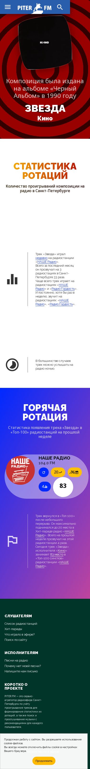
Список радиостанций (21, 623)
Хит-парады (13, 629)
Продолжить (44, 761)
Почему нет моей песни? (23, 666)
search (60, 7)
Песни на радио (16, 660)
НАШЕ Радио (46, 262)
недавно (42, 258)
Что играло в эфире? (20, 634)
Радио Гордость (63, 288)
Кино (45, 118)
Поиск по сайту (16, 640)
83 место (56, 554)
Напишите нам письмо (21, 671)
